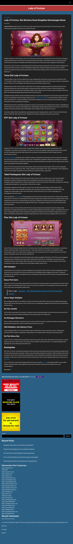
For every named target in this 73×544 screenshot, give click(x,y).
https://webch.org (7, 476)
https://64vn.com (6, 493)
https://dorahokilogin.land (9, 499)
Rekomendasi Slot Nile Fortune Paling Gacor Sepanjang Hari (20, 461)
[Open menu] (70, 2)
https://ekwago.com (7, 491)
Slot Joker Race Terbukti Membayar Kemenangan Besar (19, 453)
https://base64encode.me (9, 489)
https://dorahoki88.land (8, 501)
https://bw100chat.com (8, 505)
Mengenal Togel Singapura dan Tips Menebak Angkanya (19, 449)
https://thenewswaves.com (9, 487)
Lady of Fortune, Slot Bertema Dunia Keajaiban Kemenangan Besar (35, 20)
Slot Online (18, 196)
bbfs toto (4, 526)
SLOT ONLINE (7, 17)
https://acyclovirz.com (8, 472)
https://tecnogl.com (7, 497)
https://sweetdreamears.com (10, 511)
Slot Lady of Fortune (9, 157)
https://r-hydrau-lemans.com (10, 503)
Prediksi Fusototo (6, 495)
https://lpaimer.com (7, 474)
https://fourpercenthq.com (9, 486)
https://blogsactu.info (8, 509)
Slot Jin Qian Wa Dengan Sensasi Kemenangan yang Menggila (21, 457)
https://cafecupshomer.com (9, 483)
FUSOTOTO (5, 470)
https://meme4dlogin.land (9, 481)
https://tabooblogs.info (8, 507)
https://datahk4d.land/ (8, 513)
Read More (8, 369)
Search (4, 433)
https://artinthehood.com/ (9, 480)
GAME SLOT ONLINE (41, 97)
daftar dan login (14, 522)
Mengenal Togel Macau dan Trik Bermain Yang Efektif (18, 445)
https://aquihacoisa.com (8, 478)
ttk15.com (7, 359)
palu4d (4, 533)
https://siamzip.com (7, 468)
